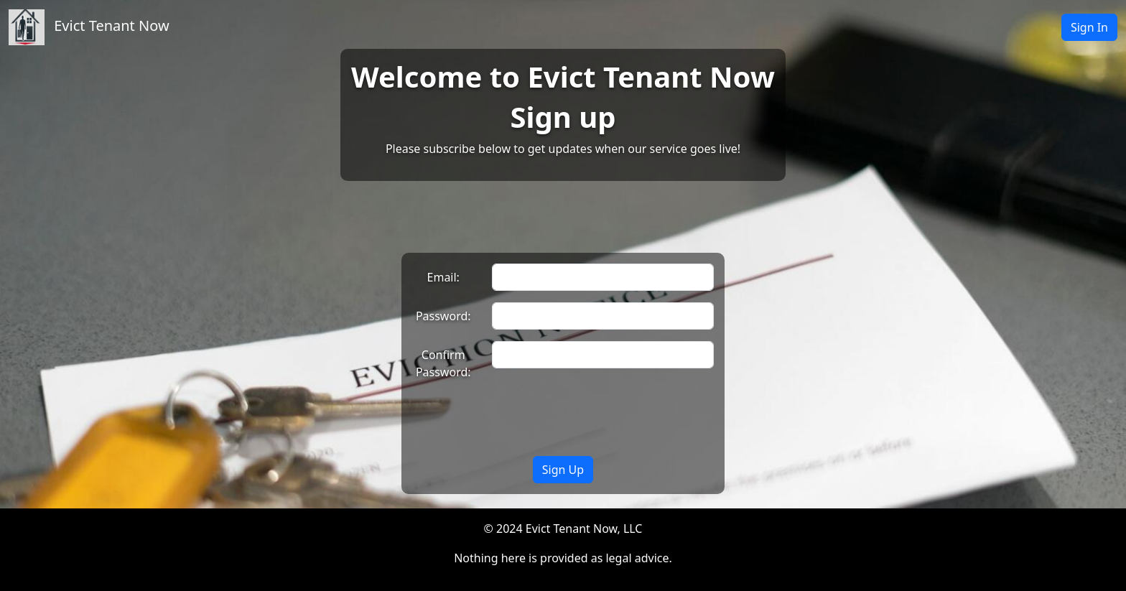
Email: (443, 277)
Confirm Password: (443, 363)
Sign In (1089, 27)
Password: (443, 316)
